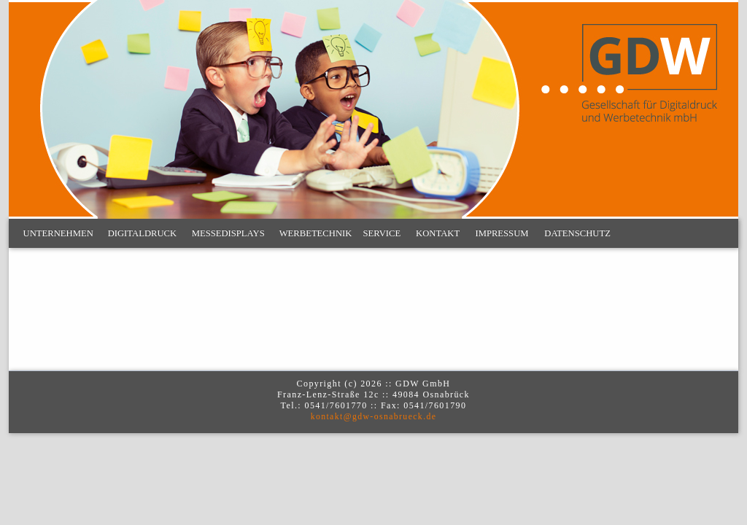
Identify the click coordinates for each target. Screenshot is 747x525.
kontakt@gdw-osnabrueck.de (374, 416)
